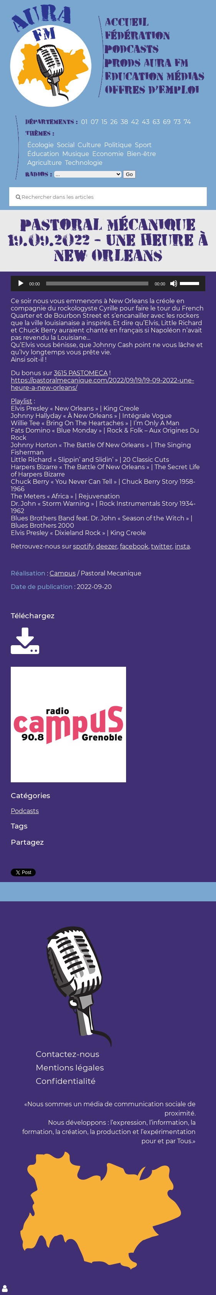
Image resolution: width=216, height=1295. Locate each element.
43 (146, 122)
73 (177, 122)
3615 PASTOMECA (81, 373)
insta (182, 546)
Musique (75, 154)
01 (84, 122)
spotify (83, 546)
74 (187, 122)
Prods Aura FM (146, 63)
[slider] (97, 283)
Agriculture (44, 162)
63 (156, 122)
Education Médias (154, 77)
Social (66, 145)
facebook (134, 546)
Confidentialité (66, 1081)
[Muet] (174, 283)
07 (94, 122)
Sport (143, 145)
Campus (63, 573)
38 (124, 122)
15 (104, 122)
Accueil (127, 22)
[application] (108, 283)
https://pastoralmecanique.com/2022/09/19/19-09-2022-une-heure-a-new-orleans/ (102, 384)
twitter (161, 546)
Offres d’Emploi (152, 90)
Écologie (40, 145)
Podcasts (132, 49)
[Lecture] (21, 283)
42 (135, 122)
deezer (106, 546)
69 (167, 122)
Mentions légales (70, 1067)
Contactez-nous (67, 1054)
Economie (108, 154)
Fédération (137, 36)
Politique (118, 145)
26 (114, 122)
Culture (89, 145)
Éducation (43, 154)
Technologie (84, 162)
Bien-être (141, 154)
